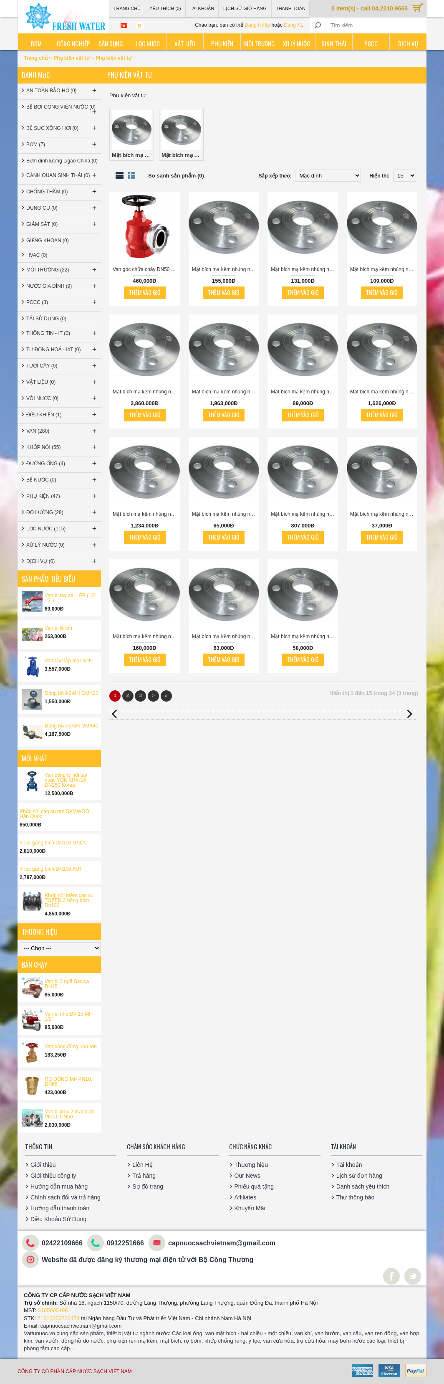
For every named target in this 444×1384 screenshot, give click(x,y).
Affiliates (246, 1197)
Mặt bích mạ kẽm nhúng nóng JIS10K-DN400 (146, 514)
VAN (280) (62, 431)
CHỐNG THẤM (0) (62, 192)
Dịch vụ (408, 43)
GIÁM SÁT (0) (62, 224)
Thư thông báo (355, 1197)
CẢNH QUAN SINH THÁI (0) (62, 175)
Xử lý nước (296, 43)
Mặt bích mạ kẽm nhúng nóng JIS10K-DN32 (225, 636)
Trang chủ (36, 58)
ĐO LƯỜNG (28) (62, 512)
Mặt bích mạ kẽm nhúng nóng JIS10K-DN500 (225, 392)
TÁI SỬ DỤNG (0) (46, 319)
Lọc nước (148, 43)
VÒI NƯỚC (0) (62, 398)
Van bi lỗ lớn (58, 628)
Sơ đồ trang (147, 1186)
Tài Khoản (201, 8)
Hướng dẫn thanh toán (59, 1208)
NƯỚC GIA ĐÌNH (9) (62, 286)
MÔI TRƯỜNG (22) (62, 270)
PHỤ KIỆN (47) (62, 496)
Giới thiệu (43, 1164)
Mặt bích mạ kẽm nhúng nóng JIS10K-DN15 (383, 514)
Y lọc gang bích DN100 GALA (53, 842)
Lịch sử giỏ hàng (245, 8)
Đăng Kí (293, 25)
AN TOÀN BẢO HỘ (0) (62, 90)
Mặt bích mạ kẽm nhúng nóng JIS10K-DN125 (225, 269)
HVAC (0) (36, 255)
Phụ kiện (222, 43)
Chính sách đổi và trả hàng (65, 1197)
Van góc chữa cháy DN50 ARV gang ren (146, 269)
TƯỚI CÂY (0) (62, 366)
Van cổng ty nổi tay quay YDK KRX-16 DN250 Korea (66, 780)
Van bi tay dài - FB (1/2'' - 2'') (71, 598)
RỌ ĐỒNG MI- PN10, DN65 (68, 1082)
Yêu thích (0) (165, 8)
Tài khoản (349, 1164)
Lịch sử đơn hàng (359, 1175)
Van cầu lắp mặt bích (68, 660)
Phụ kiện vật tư (71, 58)
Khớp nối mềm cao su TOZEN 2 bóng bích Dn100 (69, 900)
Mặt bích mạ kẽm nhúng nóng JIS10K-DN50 (304, 392)
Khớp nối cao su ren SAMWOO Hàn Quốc (54, 814)
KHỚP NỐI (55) (62, 447)
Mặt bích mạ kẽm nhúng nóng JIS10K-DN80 (304, 269)
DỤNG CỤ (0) (62, 208)
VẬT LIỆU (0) (62, 382)
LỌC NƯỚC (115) (62, 529)
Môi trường (259, 43)
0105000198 (53, 1310)
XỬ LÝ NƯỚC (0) (62, 545)
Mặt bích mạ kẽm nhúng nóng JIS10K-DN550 (146, 392)
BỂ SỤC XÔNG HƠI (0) (62, 128)
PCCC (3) (62, 302)
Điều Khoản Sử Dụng (58, 1219)
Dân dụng (110, 43)
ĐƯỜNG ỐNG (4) (62, 463)
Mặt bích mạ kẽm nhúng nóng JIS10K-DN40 (225, 514)
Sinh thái (333, 43)
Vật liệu (184, 43)
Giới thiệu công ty (53, 1175)
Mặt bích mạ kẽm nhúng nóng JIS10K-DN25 (304, 636)
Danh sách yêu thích (363, 1186)
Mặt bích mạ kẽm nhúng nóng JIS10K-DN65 (383, 269)
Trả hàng (144, 1175)
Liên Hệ (142, 1164)
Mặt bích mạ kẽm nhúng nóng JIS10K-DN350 (304, 514)
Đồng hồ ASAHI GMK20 (71, 693)
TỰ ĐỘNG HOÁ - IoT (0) (62, 349)
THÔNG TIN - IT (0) (62, 333)
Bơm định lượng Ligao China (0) (62, 161)
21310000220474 (59, 1318)
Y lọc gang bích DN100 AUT (51, 869)
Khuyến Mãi (250, 1208)
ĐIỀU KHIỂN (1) (62, 415)
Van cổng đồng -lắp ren (71, 1046)
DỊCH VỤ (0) (62, 561)
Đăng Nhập (257, 25)
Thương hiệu (251, 1164)
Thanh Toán (290, 8)
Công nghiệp (73, 43)
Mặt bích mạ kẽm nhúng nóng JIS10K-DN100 (146, 636)
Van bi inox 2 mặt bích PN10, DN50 (69, 1114)
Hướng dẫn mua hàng (59, 1186)
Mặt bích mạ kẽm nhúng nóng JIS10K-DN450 (383, 392)
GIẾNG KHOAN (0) (47, 240)
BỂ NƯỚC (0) (62, 480)
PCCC (371, 43)
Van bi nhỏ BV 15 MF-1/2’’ (69, 1016)
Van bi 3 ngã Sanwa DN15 (67, 984)
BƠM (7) (62, 144)
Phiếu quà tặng (254, 1186)
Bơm (36, 43)
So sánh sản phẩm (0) (176, 175)
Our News (247, 1175)
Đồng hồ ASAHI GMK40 (71, 725)
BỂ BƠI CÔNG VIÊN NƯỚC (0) (62, 110)
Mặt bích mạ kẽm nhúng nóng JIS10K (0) (133, 134)
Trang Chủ (127, 8)
